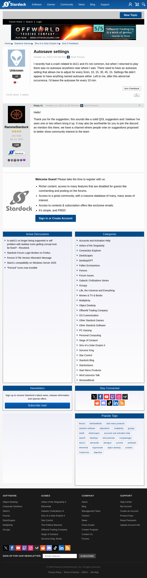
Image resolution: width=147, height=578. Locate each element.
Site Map (95, 572)
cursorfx (119, 443)
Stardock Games (22, 43)
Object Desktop (10, 502)
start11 (82, 443)
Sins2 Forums (76, 57)
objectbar (98, 452)
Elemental (46, 506)
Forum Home (15, 21)
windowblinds (96, 423)
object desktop (114, 447)
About (84, 502)
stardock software (87, 428)
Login (39, 21)
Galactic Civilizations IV (52, 511)
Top (139, 105)
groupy (131, 428)
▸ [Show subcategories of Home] (12, 43)
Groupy (6, 529)
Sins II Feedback (70, 43)
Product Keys (126, 515)
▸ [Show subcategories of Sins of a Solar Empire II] (60, 43)
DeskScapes (9, 520)
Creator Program (90, 529)
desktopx (94, 438)
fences (82, 423)
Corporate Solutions (12, 506)
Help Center (126, 502)
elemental (83, 447)
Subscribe (87, 556)
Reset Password (128, 520)
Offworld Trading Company (54, 529)
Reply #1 (38, 105)
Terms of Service (71, 572)
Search (29, 21)
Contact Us (87, 534)
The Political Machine (51, 525)
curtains (128, 447)
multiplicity (118, 428)
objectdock (104, 428)
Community (66, 4)
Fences (6, 515)
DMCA (85, 572)
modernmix (84, 452)
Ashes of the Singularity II (53, 502)
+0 (16, 76)
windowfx (132, 443)
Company (88, 495)
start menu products (115, 423)
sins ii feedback (131, 88)
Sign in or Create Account (55, 218)
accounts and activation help (117, 433)
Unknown (16, 70)
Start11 (6, 511)
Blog (92, 4)
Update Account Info (130, 525)
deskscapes (94, 433)
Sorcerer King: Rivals (51, 538)
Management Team (91, 511)
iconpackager (125, 438)
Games (51, 4)
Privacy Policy (54, 572)
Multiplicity (8, 525)
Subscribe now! (37, 405)
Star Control (47, 520)
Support (105, 4)
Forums (85, 538)
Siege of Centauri (49, 534)
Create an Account (129, 511)
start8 (81, 433)
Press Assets (88, 525)
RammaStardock (17, 127)
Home (8, 43)
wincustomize (109, 438)
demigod (107, 443)
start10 (82, 438)
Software (37, 4)
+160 (16, 145)
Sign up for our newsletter (22, 556)
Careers (86, 515)
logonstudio (97, 447)
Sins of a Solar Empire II (46, 43)
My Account (126, 506)
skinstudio (94, 443)
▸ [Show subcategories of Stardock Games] (32, 43)
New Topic (131, 15)
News (81, 4)
